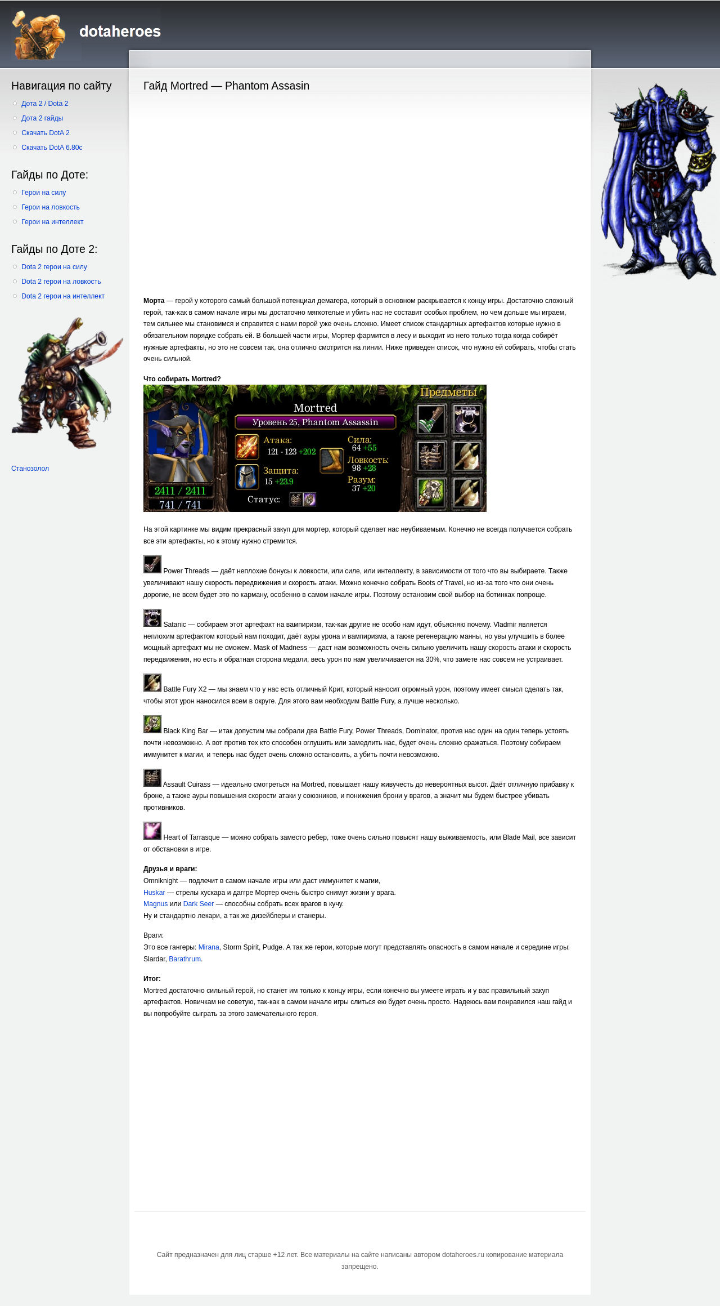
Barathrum (185, 959)
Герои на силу (43, 193)
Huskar (154, 893)
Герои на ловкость (50, 207)
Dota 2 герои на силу (54, 267)
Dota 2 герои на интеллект (63, 296)
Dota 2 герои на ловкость (61, 282)
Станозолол (30, 469)
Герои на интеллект (52, 222)
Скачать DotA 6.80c (51, 147)
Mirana (209, 947)
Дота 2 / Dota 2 (44, 104)
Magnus (155, 904)
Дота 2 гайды (42, 118)
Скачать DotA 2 (45, 133)
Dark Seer (198, 904)
